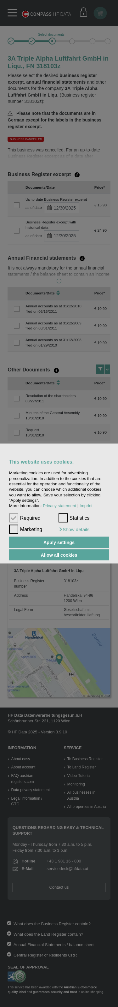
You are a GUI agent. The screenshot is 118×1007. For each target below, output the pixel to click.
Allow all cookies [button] (59, 554)
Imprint (86, 505)
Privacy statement (59, 505)
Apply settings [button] (59, 542)
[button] (74, 529)
